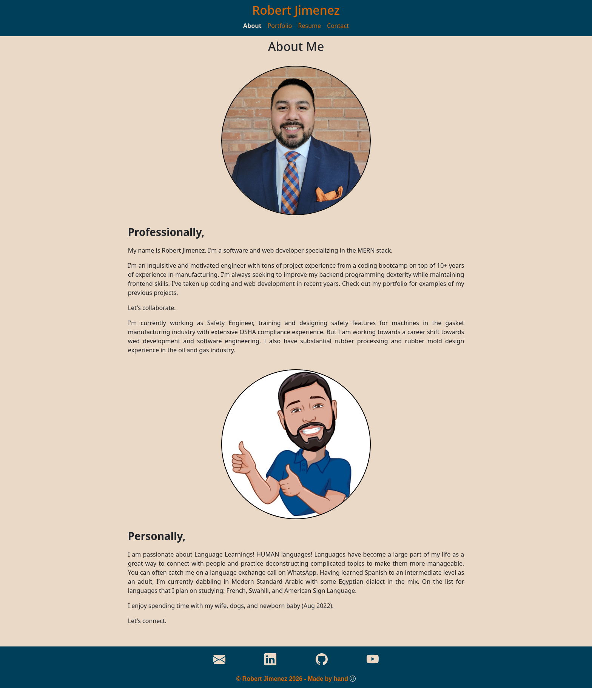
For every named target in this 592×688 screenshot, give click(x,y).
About (252, 26)
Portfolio (280, 26)
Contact (338, 26)
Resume (309, 26)
